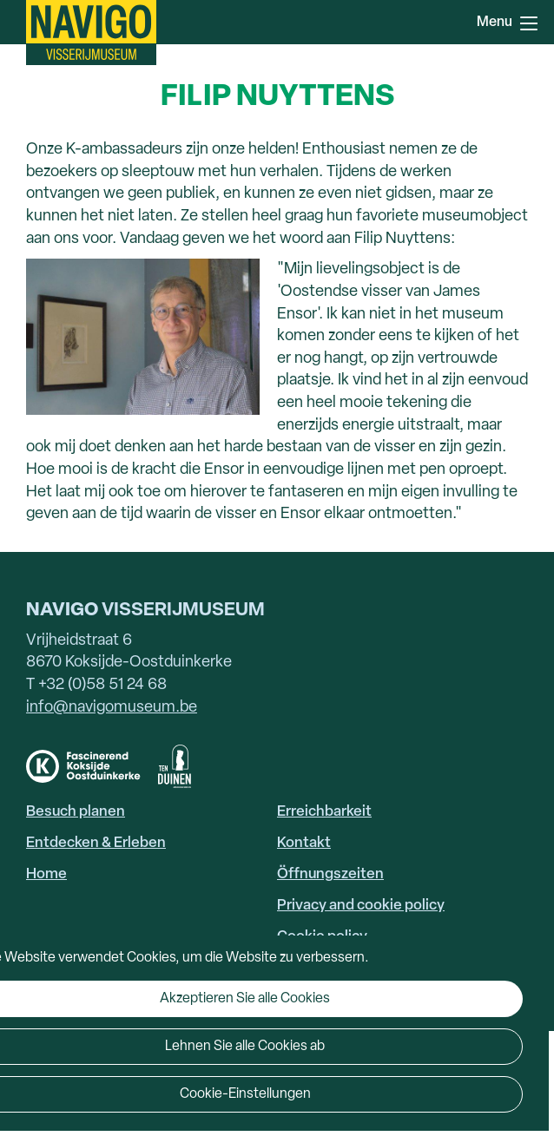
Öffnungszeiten (330, 874)
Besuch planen (75, 811)
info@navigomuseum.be (111, 707)
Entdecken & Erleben (96, 843)
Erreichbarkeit (324, 811)
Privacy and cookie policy (361, 905)
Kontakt (304, 843)
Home (46, 874)
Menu (529, 23)
